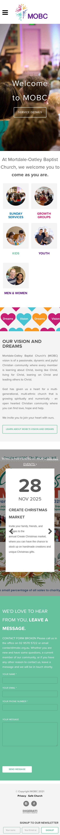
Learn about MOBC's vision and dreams (30, 429)
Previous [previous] (10, 530)
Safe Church (35, 795)
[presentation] (26, 758)
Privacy (22, 795)
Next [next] (49, 530)
